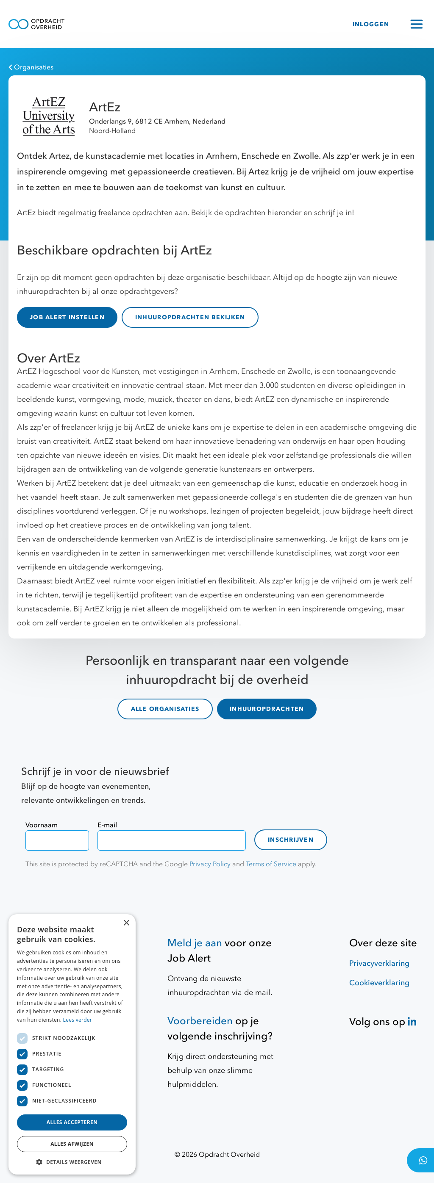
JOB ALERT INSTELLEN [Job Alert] (67, 317)
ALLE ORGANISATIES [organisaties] (165, 709)
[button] (72, 1162)
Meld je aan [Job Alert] (194, 943)
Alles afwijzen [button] (72, 1143)
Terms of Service (271, 864)
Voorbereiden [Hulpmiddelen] (200, 1021)
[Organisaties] (212, 67)
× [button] (126, 923)
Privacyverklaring (379, 963)
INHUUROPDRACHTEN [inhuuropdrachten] (267, 709)
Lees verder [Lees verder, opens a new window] (77, 1019)
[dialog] (72, 1044)
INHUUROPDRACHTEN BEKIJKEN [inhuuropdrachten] (190, 317)
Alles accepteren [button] (72, 1122)
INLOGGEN (371, 24)
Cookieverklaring (379, 983)
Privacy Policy (210, 864)
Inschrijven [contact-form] (291, 840)
